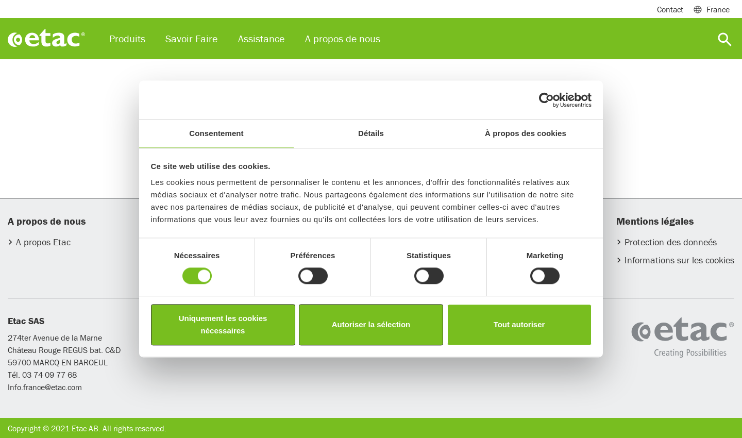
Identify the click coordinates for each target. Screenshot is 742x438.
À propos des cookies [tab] (525, 133)
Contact (670, 9)
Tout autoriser (519, 324)
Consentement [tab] (216, 133)
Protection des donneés (671, 242)
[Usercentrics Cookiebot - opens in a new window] (546, 100)
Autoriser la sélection (371, 324)
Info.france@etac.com (45, 387)
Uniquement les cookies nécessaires (223, 324)
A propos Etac (43, 242)
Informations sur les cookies (679, 260)
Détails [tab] (371, 133)
